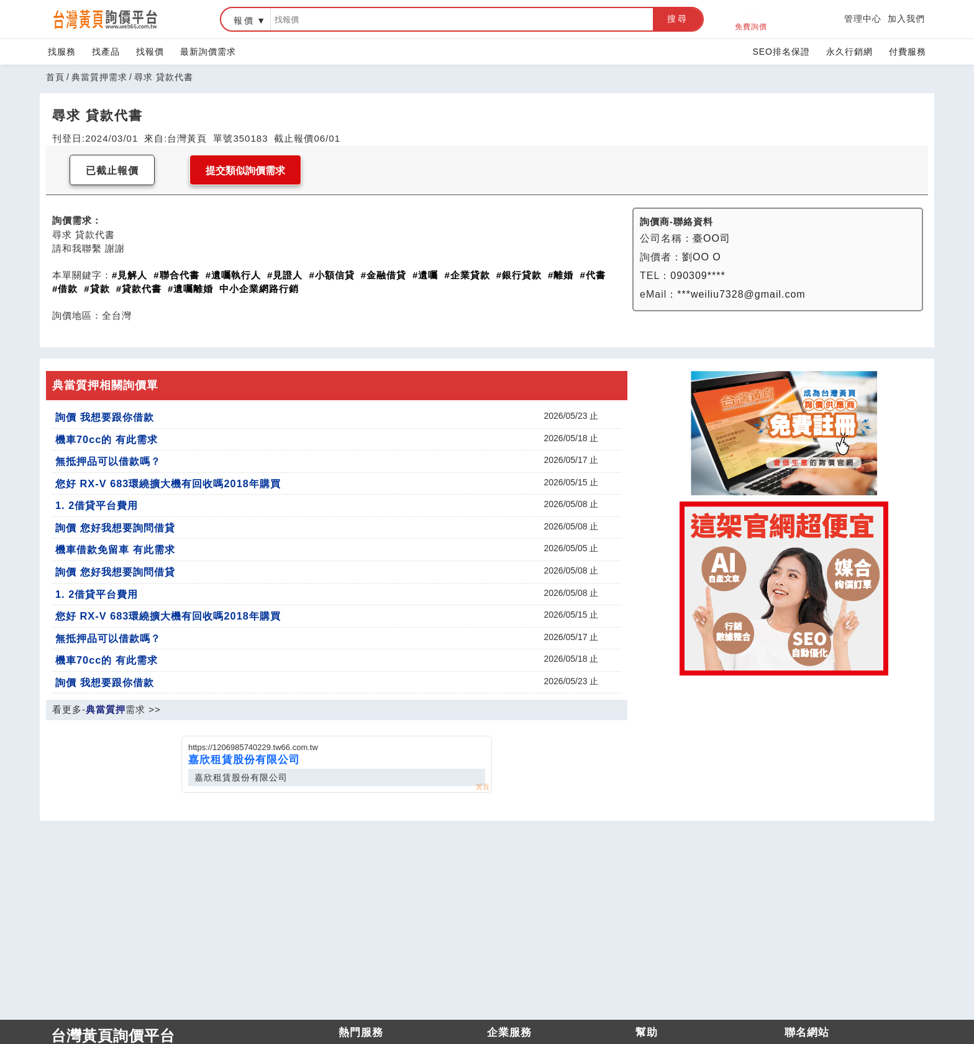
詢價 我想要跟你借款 (104, 417)
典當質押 (105, 709)
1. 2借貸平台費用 (96, 505)
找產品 (106, 52)
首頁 (55, 77)
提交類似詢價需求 (245, 170)
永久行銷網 (849, 52)
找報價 (150, 52)
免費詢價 (751, 19)
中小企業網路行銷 (259, 288)
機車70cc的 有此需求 (106, 439)
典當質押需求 (99, 77)
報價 (244, 20)
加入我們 (906, 19)
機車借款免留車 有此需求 (115, 549)
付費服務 (907, 52)
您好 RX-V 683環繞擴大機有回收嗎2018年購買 (168, 483)
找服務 (62, 52)
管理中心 (862, 19)
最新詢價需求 (208, 52)
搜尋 (677, 19)
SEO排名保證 (781, 52)
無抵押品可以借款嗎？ (108, 461)
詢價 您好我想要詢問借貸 (115, 527)
